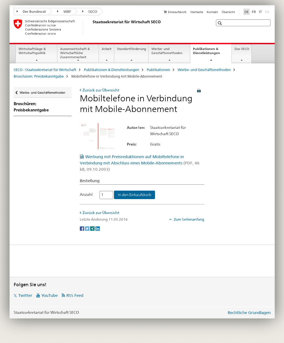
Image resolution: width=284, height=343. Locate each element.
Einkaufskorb (177, 12)
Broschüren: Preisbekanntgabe (39, 76)
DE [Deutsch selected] (246, 12)
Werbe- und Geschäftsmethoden (166, 51)
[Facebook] (82, 228)
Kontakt (212, 12)
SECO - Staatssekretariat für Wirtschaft (45, 69)
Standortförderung (131, 49)
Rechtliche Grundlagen (249, 312)
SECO (89, 11)
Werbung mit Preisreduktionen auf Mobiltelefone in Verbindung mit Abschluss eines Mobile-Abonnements (140, 163)
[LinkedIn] (97, 228)
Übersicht (228, 12)
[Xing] (92, 228)
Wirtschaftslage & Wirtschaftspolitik (32, 51)
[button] (220, 23)
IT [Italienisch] (260, 12)
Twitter (25, 295)
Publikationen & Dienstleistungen (212, 53)
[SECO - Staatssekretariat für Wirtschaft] (91, 27)
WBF (64, 11)
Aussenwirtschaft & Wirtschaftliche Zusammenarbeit (75, 53)
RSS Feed (74, 295)
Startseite (196, 12)
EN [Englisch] (268, 11)
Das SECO (242, 49)
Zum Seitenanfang (188, 219)
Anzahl (86, 194)
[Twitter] (87, 228)
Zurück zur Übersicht (101, 90)
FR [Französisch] (254, 12)
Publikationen (158, 69)
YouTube (49, 295)
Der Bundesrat (31, 11)
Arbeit (107, 49)
